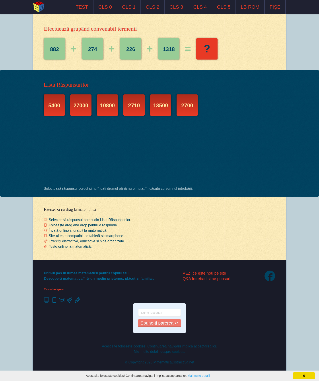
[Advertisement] (159, 152)
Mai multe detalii (198, 375)
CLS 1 (129, 7)
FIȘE (275, 7)
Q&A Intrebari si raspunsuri (206, 279)
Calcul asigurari (55, 289)
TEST (82, 7)
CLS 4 (200, 7)
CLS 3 (176, 7)
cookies (178, 351)
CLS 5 (224, 7)
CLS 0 (105, 7)
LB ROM (250, 7)
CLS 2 (152, 7)
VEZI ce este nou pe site (204, 273)
